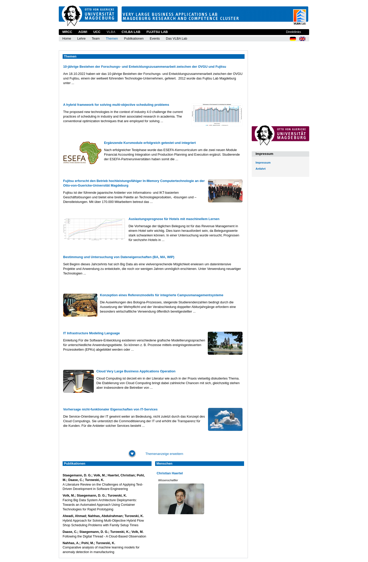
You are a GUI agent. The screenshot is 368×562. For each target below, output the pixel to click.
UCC (96, 32)
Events (155, 38)
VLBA (111, 32)
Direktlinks (293, 32)
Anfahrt (261, 168)
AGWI (82, 32)
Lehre (81, 38)
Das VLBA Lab (176, 38)
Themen (112, 38)
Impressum (263, 162)
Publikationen (134, 38)
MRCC (67, 32)
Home (66, 38)
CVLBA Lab (131, 32)
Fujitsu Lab (157, 32)
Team (96, 38)
